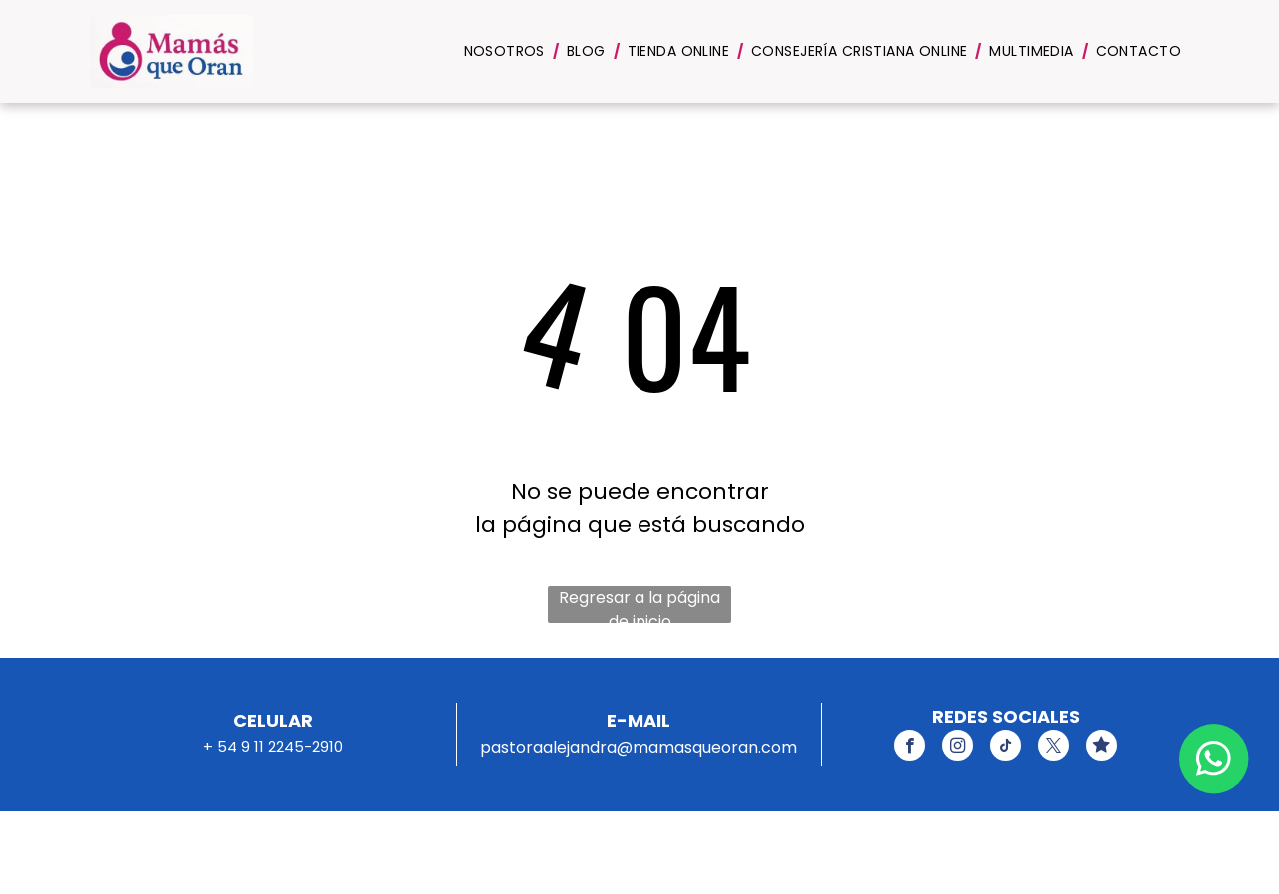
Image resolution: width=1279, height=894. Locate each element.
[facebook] (909, 748)
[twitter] (1053, 748)
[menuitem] (507, 51)
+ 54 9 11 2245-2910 (273, 746)
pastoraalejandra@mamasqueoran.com (638, 747)
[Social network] (1101, 748)
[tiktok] (1005, 748)
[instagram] (957, 748)
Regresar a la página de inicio (639, 604)
